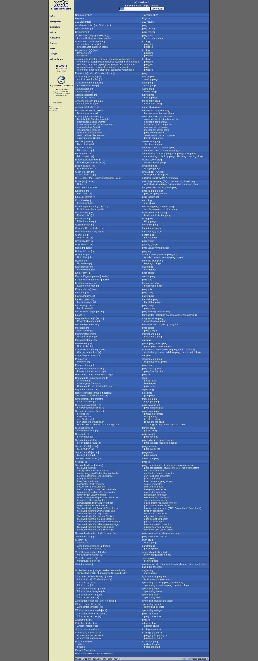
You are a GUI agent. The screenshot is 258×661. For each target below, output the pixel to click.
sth (153, 38)
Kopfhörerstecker (84, 283)
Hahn (78, 247)
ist (91, 424)
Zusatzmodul (82, 619)
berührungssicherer (87, 476)
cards (155, 436)
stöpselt (101, 67)
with (157, 529)
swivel (145, 159)
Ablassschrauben (86, 85)
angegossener (84, 470)
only (160, 424)
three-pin (146, 399)
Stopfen (79, 540)
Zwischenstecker (84, 623)
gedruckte (102, 521)
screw (171, 181)
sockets (160, 606)
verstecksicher (100, 424)
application (149, 473)
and (150, 536)
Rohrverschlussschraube (88, 392)
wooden (146, 254)
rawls (161, 184)
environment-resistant (155, 502)
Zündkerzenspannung (86, 610)
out (152, 421)
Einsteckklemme (83, 197)
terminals (155, 215)
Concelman (194, 508)
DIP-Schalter (82, 178)
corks (157, 361)
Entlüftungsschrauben (88, 209)
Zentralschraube (105, 529)
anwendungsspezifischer (90, 473)
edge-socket (150, 519)
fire (146, 260)
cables (155, 579)
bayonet (148, 508)
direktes (101, 516)
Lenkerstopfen (82, 299)
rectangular (150, 494)
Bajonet (179, 508)
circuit (162, 465)
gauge (157, 107)
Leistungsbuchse (84, 296)
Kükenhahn (81, 289)
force (161, 135)
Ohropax (94, 355)
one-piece (149, 470)
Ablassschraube (83, 82)
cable (151, 101)
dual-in (145, 458)
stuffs (147, 542)
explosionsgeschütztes (89, 124)
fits (155, 424)
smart (147, 513)
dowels (187, 184)
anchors (179, 184)
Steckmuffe (81, 446)
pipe (144, 392)
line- (154, 458)
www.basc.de (61, 95)
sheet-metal (148, 141)
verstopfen (80, 59)
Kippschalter (107, 178)
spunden (113, 59)
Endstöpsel (81, 200)
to (145, 38)
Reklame (101, 35)
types (161, 521)
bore (156, 588)
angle (145, 570)
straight (148, 416)
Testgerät (109, 600)
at (157, 629)
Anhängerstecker (84, 101)
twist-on (148, 510)
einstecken (80, 632)
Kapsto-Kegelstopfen (86, 276)
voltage (158, 610)
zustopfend (96, 61)
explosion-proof (152, 124)
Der (79, 424)
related (159, 473)
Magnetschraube (84, 318)
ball (156, 564)
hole (159, 311)
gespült (81, 646)
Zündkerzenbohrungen (89, 591)
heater (145, 235)
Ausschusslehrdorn (85, 107)
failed (147, 383)
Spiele (53, 43)
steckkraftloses (85, 135)
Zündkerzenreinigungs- (87, 600)
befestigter (96, 497)
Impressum (186, 659)
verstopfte (82, 69)
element (169, 116)
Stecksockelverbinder (86, 458)
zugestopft (92, 64)
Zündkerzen (83, 585)
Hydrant (79, 260)
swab (175, 564)
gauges (153, 308)
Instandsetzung (98, 378)
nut (152, 452)
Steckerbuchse (83, 428)
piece (182, 564)
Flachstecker (82, 212)
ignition (146, 576)
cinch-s (150, 174)
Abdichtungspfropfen (86, 76)
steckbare (82, 132)
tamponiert (82, 55)
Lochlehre (80, 305)
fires (149, 263)
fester (80, 478)
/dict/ (56, 109)
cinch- (147, 171)
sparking (159, 582)
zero (146, 135)
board (153, 440)
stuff (144, 540)
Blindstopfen (81, 153)
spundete (115, 69)
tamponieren (81, 50)
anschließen (94, 41)
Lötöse (78, 315)
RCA (157, 171)
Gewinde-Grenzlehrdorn (87, 228)
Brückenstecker (83, 165)
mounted (161, 440)
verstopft (81, 64)
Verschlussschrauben (88, 554)
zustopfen (92, 59)
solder (176, 315)
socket (182, 424)
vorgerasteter (84, 505)
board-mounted (152, 524)
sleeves (156, 449)
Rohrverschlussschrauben (90, 395)
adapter (146, 623)
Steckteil (79, 461)
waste (145, 88)
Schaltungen (114, 521)
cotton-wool (148, 564)
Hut (96, 324)
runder (90, 324)
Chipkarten (102, 513)
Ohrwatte (80, 355)
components (150, 119)
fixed (146, 478)
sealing (146, 76)
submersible (150, 500)
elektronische (84, 122)
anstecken (93, 632)
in (78, 380)
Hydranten (82, 263)
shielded (148, 486)
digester (157, 368)
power (145, 296)
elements (173, 119)
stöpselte (104, 69)
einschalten (81, 41)
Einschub (80, 190)
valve (151, 28)
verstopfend (83, 61)
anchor (178, 181)
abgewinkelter (102, 570)
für (78, 38)
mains (159, 343)
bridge (145, 187)
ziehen (93, 419)
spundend (119, 61)
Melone (79, 324)
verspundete (127, 69)
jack (153, 110)
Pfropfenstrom (82, 365)
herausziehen (97, 421)
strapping (147, 165)
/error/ (54, 111)
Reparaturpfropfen (84, 389)
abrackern (94, 629)
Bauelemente (98, 119)
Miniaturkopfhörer (84, 340)
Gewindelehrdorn (84, 231)
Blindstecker (81, 147)
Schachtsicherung (105, 73)
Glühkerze (80, 235)
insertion (153, 135)
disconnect (155, 527)
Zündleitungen (100, 579)
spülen (84, 641)
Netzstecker (81, 343)
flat (159, 212)
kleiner (97, 178)
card (152, 434)
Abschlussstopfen (84, 94)
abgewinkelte (104, 573)
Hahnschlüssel (82, 251)
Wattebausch (82, 564)
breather (164, 206)
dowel (186, 181)
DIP (168, 178)
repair (145, 378)
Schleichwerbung (84, 35)
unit (161, 190)
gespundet (116, 64)
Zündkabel (80, 576)
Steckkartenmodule (87, 442)
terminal (154, 197)
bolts (168, 554)
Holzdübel (80, 254)
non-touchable (151, 476)
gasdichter (82, 484)
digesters (159, 371)
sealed (147, 484)
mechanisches (84, 127)
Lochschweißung (84, 311)
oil (143, 349)
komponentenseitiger (88, 492)
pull (148, 419)
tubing (145, 94)
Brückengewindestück (86, 159)
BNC (171, 508)
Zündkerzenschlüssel (86, 604)
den (79, 419)
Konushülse (81, 32)
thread (145, 228)
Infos (52, 16)
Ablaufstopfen (82, 88)
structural (159, 116)
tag (152, 315)
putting (160, 635)
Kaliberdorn (81, 272)
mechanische (84, 130)
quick (147, 527)
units (164, 193)
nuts (154, 455)
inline (150, 178)
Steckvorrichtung (84, 536)
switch (162, 178)
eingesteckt (83, 638)
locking (158, 552)
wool (197, 564)
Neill (185, 508)
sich (77, 629)
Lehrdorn (80, 292)
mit (92, 386)
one (165, 424)
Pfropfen (79, 73)
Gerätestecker (82, 224)
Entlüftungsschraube (86, 206)
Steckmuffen (83, 449)
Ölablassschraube (84, 349)
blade (145, 212)
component (148, 116)
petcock (165, 247)
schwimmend (84, 497)
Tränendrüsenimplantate (89, 548)
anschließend (98, 44)
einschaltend (83, 44)
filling (145, 218)
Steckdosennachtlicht (86, 405)
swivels (148, 162)
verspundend (133, 61)
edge (146, 516)
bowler (145, 324)
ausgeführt (114, 424)
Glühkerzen (83, 237)
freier (80, 416)
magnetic (147, 318)
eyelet (169, 315)
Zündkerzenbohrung (85, 588)
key (149, 251)
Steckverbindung (84, 533)
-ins (148, 193)
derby (165, 324)
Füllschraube (82, 218)
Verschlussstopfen (84, 558)
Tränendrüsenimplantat (87, 546)
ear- (146, 340)
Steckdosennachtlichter (89, 407)
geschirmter (83, 486)
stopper (146, 359)
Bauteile (81, 119)
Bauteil (78, 116)
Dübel (78, 181)
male (151, 411)
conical (145, 276)
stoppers (148, 361)
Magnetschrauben (86, 321)
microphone (148, 334)
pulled (147, 646)
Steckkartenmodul (84, 440)
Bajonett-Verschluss (107, 508)
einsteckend (83, 635)
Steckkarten (83, 436)
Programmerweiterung (99, 374)
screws (161, 352)
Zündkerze (80, 582)
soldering (160, 315)
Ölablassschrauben (87, 352)
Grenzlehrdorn (82, 241)
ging (149, 44)
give (149, 38)
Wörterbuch (56, 59)
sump (181, 349)
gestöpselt (104, 64)
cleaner (158, 600)
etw (82, 38)
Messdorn (80, 327)
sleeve (153, 446)
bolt (165, 552)
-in (148, 132)
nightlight (155, 405)
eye (182, 315)
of (186, 564)
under (147, 380)
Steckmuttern (84, 455)
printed (147, 521)
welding (152, 311)
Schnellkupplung (105, 527)
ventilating (147, 206)
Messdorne (83, 330)
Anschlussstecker (84, 25)
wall (144, 181)
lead (165, 576)
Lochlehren (83, 308)
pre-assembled (152, 505)
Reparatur (80, 378)
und (102, 600)
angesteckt (96, 638)
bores (159, 591)
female (147, 138)
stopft (90, 67)
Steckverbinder (83, 465)
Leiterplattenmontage (108, 524)
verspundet (129, 64)
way (170, 424)
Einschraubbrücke (84, 187)
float (146, 497)
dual (144, 178)
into (174, 424)
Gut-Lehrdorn (82, 244)
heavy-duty (150, 489)
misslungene (83, 383)
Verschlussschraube (85, 552)
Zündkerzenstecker (85, 613)
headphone (148, 283)
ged (148, 46)
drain (144, 82)
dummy (146, 147)
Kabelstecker (82, 266)
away (153, 629)
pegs (195, 184)
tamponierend (84, 53)
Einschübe (82, 193)
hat (159, 324)
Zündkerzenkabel (84, 594)
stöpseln (103, 59)
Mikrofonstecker (83, 334)
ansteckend (97, 635)
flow (150, 279)
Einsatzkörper (82, 28)
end (144, 200)
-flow (147, 365)
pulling (147, 644)
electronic (149, 122)
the (152, 419)
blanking (161, 153)
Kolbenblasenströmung (87, 279)
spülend (81, 644)
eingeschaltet (84, 46)
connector (155, 147)
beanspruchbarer (91, 489)
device (163, 536)
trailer (145, 101)
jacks (155, 113)
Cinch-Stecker (82, 171)
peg (193, 181)
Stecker (103, 25)
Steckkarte (80, 434)
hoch (79, 489)
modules (173, 442)
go (143, 244)
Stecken (110, 516)
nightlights (157, 407)
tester (170, 600)
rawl (157, 181)
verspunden (125, 59)
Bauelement (93, 116)
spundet (111, 67)
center (163, 529)
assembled (150, 492)
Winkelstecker (82, 570)
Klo (77, 641)
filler (174, 153)
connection (173, 533)
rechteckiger (83, 494)
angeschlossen (100, 46)
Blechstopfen (82, 141)
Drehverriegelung (106, 510)
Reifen (108, 386)
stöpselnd (108, 61)
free (146, 481)
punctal (146, 546)
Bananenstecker (83, 110)
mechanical (150, 127)
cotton (191, 564)
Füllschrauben (84, 221)
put (157, 632)
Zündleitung (97, 576)
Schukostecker (82, 399)
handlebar (147, 299)
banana (146, 110)
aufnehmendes (85, 138)
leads (168, 579)
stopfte (92, 69)
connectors (158, 150)
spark (145, 582)
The (146, 424)
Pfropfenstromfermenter (87, 368)
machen (108, 38)
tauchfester (83, 500)
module (170, 440)
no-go (145, 107)
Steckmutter (81, 452)
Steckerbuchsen (85, 430)
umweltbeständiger (87, 502)
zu (95, 67)
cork (153, 359)
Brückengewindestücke (89, 162)
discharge (150, 349)
